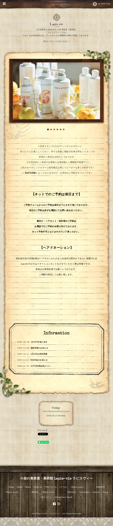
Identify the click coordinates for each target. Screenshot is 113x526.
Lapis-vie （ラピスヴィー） (50, 522)
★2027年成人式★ (39, 351)
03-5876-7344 (101, 4)
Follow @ (42, 439)
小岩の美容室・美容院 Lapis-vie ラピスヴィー (56, 487)
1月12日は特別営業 (38, 363)
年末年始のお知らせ (39, 369)
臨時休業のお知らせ (39, 357)
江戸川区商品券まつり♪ (41, 375)
